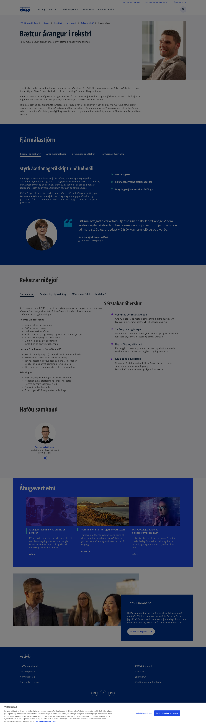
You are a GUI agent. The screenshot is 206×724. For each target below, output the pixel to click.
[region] (103, 713)
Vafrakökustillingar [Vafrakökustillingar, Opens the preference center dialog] (144, 713)
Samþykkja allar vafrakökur (167, 713)
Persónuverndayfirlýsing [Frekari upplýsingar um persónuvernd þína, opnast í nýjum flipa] (46, 721)
